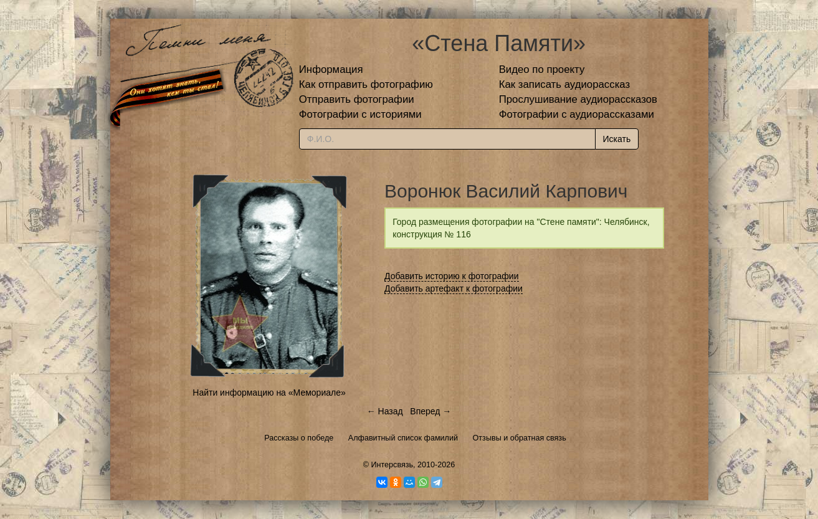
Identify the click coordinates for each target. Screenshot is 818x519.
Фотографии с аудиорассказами (576, 114)
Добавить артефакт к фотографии (453, 288)
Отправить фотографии (356, 99)
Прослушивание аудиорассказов (578, 99)
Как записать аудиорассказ (564, 84)
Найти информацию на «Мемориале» (269, 393)
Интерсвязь (392, 464)
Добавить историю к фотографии (451, 276)
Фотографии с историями (360, 114)
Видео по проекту (542, 69)
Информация (331, 69)
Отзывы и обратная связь (519, 438)
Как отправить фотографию (366, 84)
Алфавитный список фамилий (403, 438)
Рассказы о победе (298, 438)
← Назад (385, 411)
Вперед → (430, 411)
